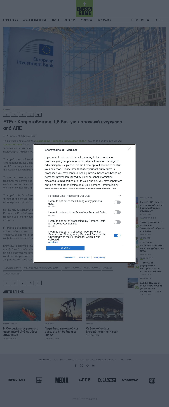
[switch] (117, 202)
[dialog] (84, 203)
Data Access (84, 257)
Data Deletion (69, 257)
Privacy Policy (99, 257)
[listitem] (84, 195)
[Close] (130, 149)
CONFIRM (65, 248)
